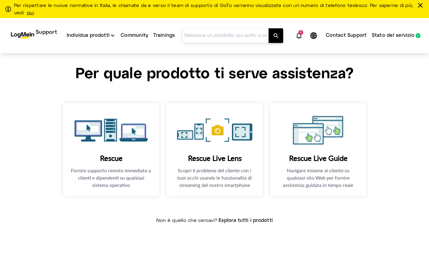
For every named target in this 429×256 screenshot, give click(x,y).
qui (30, 13)
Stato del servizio (393, 35)
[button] (299, 35)
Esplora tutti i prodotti (246, 220)
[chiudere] (421, 5)
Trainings (164, 35)
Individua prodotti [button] (88, 35)
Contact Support (346, 35)
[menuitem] (34, 35)
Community (134, 35)
